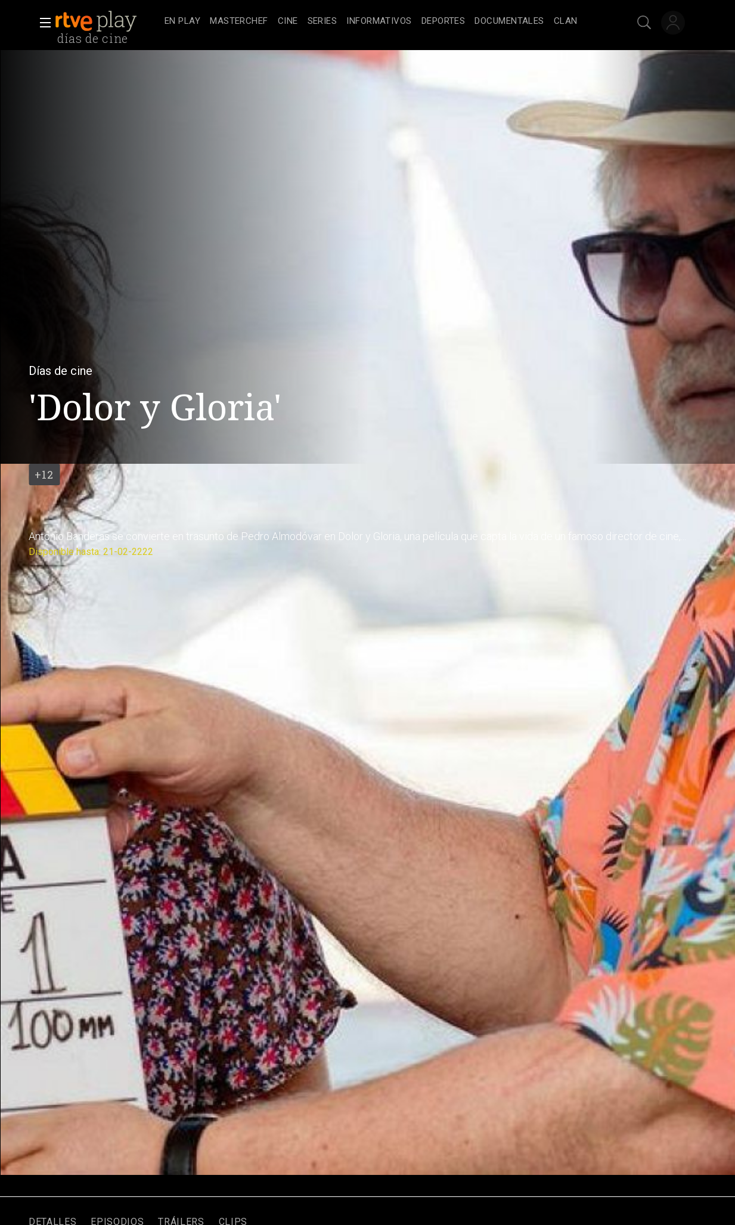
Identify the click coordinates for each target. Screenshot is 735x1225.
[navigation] (380, 21)
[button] (42, 23)
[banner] (107, 21)
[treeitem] (182, 22)
